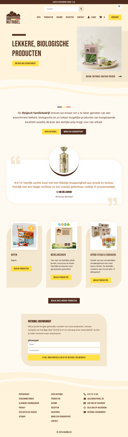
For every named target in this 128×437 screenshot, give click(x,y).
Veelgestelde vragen (28, 412)
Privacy (22, 407)
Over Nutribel (51, 131)
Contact (80, 17)
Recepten (70, 17)
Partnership (24, 394)
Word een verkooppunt (73, 131)
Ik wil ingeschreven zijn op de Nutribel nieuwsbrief (64, 357)
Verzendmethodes (26, 398)
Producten (48, 17)
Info (39, 17)
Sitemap (22, 416)
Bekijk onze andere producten (64, 300)
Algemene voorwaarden (29, 403)
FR (119, 6)
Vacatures (55, 412)
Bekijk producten (21, 268)
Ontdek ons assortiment (25, 63)
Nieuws (60, 17)
